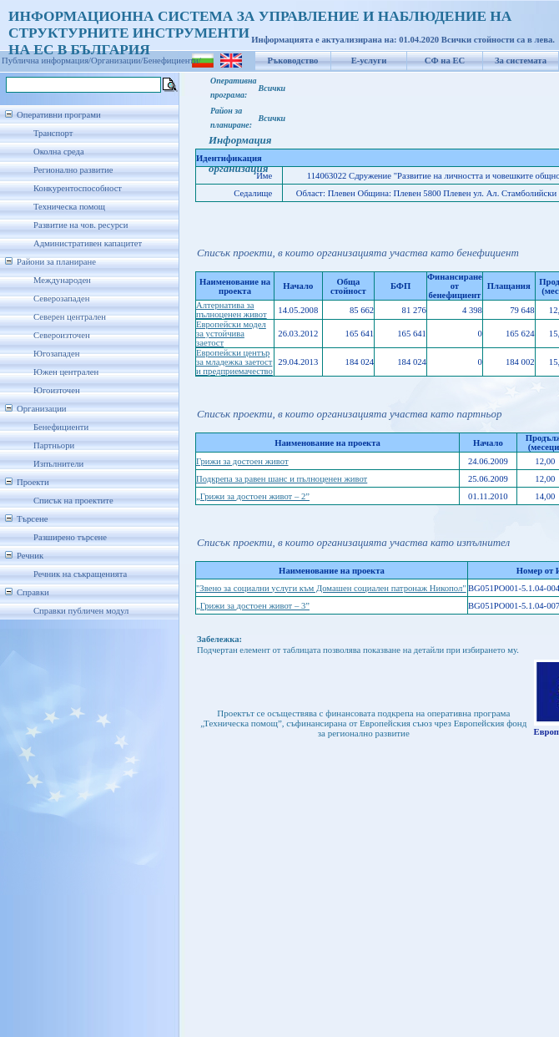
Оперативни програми (59, 114)
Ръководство (293, 60)
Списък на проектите (73, 500)
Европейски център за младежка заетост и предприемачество (234, 362)
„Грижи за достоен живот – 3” (253, 605)
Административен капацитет (87, 243)
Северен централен (69, 316)
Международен (62, 280)
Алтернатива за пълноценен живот (231, 310)
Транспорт (53, 133)
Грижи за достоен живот (242, 461)
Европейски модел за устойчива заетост (231, 333)
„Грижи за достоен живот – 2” (253, 496)
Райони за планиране (56, 261)
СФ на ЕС (445, 60)
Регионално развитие (73, 170)
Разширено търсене (70, 537)
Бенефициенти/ (172, 60)
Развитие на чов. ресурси (80, 225)
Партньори (53, 445)
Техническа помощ (69, 206)
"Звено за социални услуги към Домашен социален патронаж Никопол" (331, 588)
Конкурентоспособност (77, 188)
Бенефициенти (60, 427)
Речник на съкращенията (80, 574)
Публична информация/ (46, 60)
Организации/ (117, 60)
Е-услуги (369, 60)
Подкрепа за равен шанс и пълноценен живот (281, 478)
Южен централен (65, 372)
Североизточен (61, 335)
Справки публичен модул (80, 610)
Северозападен (61, 298)
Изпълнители (58, 463)
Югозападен (56, 353)
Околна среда (58, 151)
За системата (520, 60)
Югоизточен (56, 390)
